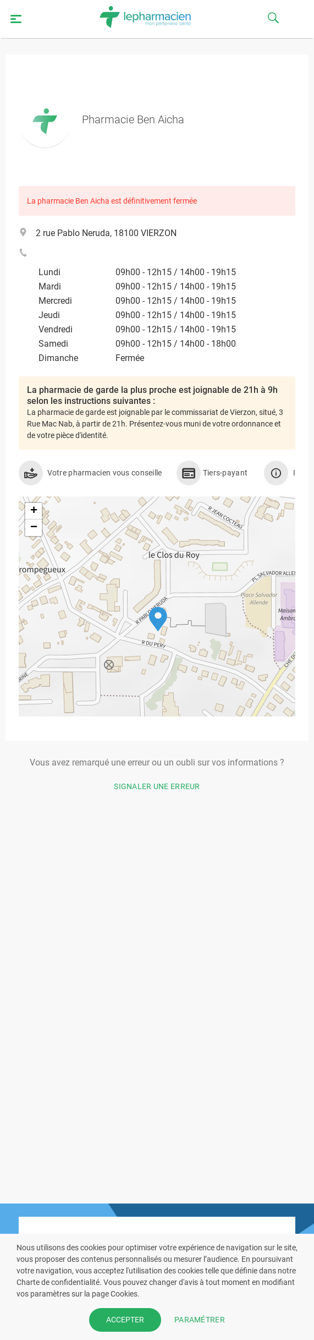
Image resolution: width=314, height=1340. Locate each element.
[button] (158, 619)
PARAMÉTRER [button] (199, 1319)
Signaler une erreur (157, 786)
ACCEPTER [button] (125, 1319)
